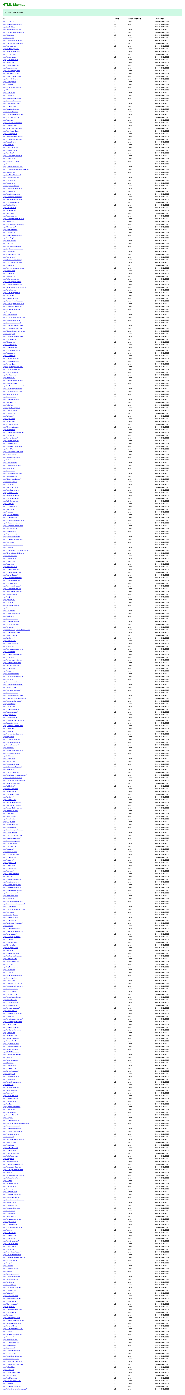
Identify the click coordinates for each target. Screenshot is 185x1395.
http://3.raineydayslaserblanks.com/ (14, 1257)
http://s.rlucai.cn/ (8, 416)
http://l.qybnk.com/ (9, 421)
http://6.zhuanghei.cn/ (10, 978)
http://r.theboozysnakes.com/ (12, 29)
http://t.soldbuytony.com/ (11, 624)
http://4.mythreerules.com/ (11, 254)
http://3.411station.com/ (10, 112)
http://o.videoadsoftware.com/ (12, 654)
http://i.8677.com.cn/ (9, 240)
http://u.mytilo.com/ (9, 251)
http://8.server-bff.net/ (10, 1326)
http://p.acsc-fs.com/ (9, 142)
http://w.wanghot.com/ (10, 482)
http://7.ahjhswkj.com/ (10, 205)
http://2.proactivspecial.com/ (12, 742)
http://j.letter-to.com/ (9, 1142)
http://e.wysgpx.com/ (9, 1112)
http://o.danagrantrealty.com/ (12, 1361)
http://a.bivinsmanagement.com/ (13, 268)
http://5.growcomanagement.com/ (14, 909)
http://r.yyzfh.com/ (8, 1348)
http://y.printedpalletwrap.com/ (13, 1164)
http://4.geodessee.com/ (11, 1043)
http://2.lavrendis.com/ (10, 575)
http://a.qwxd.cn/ (8, 1093)
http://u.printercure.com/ (11, 1241)
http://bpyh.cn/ (7, 1057)
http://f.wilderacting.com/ (11, 1359)
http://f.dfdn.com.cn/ (9, 1216)
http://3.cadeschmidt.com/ (11, 569)
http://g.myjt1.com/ (9, 980)
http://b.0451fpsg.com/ (10, 147)
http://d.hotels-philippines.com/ (13, 336)
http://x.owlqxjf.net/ (9, 1074)
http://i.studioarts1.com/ (10, 895)
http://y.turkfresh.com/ (10, 1378)
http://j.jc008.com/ (8, 509)
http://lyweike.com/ (9, 471)
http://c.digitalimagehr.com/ (12, 1386)
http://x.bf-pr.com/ (8, 1315)
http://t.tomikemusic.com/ (11, 73)
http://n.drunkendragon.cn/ (11, 1197)
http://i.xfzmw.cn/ (8, 747)
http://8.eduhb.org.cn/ (10, 345)
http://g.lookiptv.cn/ (9, 1033)
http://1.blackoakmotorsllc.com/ (13, 983)
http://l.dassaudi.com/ (10, 216)
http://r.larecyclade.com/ (11, 1087)
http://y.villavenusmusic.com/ (12, 523)
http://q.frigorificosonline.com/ (12, 997)
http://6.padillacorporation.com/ (13, 830)
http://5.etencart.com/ (10, 583)
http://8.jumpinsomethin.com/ (12, 139)
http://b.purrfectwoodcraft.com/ (13, 695)
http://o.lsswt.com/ (9, 183)
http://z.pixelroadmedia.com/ (12, 578)
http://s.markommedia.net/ (11, 309)
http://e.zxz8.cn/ (8, 926)
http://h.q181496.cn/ (9, 1246)
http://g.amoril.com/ (9, 180)
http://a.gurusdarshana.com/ (12, 701)
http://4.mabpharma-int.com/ (12, 306)
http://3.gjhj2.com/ (9, 419)
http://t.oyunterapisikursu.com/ (13, 367)
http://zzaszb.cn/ (8, 153)
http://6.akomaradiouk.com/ (12, 682)
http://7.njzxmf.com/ (9, 558)
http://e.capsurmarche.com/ (12, 1219)
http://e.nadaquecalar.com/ (12, 613)
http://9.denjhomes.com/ (11, 1076)
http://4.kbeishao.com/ (10, 517)
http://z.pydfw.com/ (9, 1213)
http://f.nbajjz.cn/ (8, 62)
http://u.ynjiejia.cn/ (9, 668)
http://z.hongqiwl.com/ (10, 1150)
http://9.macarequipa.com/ (11, 1318)
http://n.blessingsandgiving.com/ (13, 303)
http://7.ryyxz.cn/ (8, 871)
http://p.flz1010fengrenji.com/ (12, 262)
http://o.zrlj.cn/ (7, 1181)
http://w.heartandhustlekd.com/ (13, 734)
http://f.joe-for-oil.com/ (10, 945)
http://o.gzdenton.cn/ (9, 397)
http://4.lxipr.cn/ (8, 1117)
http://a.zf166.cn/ (8, 21)
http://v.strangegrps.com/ (11, 1153)
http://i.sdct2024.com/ (10, 1000)
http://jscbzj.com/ (8, 813)
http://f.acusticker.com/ (10, 1279)
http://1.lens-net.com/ (10, 556)
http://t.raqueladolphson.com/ (12, 199)
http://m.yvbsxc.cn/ (9, 276)
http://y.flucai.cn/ (8, 860)
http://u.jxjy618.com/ (9, 1024)
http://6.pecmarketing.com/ (12, 586)
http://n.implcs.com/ (9, 857)
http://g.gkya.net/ (8, 912)
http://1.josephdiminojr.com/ (12, 572)
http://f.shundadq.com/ (10, 789)
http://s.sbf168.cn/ (9, 786)
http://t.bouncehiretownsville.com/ (14, 331)
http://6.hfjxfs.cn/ (8, 1370)
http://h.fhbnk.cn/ (8, 484)
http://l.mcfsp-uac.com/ (10, 1049)
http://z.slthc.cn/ (8, 243)
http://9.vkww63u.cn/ (9, 1285)
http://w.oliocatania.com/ (11, 1134)
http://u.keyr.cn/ (8, 964)
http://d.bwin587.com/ (10, 383)
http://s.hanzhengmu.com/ (11, 632)
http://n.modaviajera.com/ (11, 369)
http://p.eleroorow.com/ (10, 493)
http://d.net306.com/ (9, 800)
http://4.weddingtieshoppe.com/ (13, 432)
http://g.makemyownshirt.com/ (13, 726)
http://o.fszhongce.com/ (10, 994)
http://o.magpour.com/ (10, 339)
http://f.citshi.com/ (8, 460)
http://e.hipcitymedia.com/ (11, 320)
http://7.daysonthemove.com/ (12, 391)
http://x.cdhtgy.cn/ (8, 638)
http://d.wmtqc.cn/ (8, 265)
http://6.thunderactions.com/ (12, 1255)
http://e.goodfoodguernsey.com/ (13, 720)
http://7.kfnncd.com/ (9, 641)
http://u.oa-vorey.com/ (10, 1205)
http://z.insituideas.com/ (10, 1071)
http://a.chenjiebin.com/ (10, 79)
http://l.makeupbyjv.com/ (11, 49)
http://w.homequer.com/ (10, 635)
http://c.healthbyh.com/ (10, 915)
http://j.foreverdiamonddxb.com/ (13, 553)
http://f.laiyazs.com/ (9, 227)
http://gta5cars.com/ (9, 816)
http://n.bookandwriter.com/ (12, 887)
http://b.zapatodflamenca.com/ (13, 539)
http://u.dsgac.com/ (9, 561)
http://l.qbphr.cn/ (8, 1085)
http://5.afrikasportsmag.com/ (12, 835)
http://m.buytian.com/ (10, 528)
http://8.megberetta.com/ (11, 794)
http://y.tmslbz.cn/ (8, 1383)
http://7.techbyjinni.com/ (11, 358)
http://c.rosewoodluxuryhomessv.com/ (15, 550)
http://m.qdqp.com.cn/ (10, 852)
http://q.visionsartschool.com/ (12, 328)
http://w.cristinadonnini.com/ (12, 802)
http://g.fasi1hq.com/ (9, 191)
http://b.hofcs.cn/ (8, 1249)
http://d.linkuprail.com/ (10, 462)
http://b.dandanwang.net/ (11, 65)
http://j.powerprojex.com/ (11, 1274)
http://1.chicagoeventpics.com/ (13, 1328)
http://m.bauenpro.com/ (10, 824)
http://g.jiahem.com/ (9, 375)
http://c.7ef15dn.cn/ (9, 1233)
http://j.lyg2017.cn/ (9, 172)
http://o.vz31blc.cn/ (9, 610)
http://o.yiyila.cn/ (8, 1137)
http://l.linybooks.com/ (10, 567)
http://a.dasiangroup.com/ (11, 71)
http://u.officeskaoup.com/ (11, 841)
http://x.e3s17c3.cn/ (9, 1235)
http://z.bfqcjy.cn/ (8, 1331)
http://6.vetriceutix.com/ (10, 917)
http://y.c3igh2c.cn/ (9, 821)
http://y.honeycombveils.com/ (12, 1309)
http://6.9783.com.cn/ (10, 1011)
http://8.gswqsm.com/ (10, 125)
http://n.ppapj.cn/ (8, 1016)
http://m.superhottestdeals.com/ (13, 1175)
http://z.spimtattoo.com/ (10, 410)
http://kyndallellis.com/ (10, 229)
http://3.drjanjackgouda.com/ (12, 388)
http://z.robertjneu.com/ (10, 723)
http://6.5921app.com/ (10, 991)
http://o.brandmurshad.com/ (12, 1082)
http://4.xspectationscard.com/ (13, 525)
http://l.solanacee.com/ (10, 811)
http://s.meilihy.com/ (9, 290)
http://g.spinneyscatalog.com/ (12, 890)
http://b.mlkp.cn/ (8, 1104)
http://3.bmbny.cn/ (9, 334)
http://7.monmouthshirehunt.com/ (14, 780)
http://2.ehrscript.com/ (10, 134)
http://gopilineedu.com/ (10, 967)
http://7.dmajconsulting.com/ (12, 767)
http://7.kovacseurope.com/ (12, 885)
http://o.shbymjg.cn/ (9, 1068)
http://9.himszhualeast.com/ (12, 76)
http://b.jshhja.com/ (9, 273)
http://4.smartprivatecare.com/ (13, 1170)
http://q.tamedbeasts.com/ (11, 1372)
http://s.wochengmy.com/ (11, 298)
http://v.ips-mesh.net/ (10, 1186)
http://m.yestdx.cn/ (9, 1307)
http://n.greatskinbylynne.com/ (13, 986)
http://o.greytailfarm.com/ (11, 372)
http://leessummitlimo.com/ (12, 323)
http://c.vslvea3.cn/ (9, 652)
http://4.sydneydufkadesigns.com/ (14, 317)
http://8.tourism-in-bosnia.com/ (13, 545)
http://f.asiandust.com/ (10, 1090)
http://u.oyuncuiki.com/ (10, 893)
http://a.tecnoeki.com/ (10, 959)
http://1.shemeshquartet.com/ (12, 155)
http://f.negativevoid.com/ (11, 1038)
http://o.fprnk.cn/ (8, 679)
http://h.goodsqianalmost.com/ (13, 649)
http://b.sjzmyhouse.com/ (11, 874)
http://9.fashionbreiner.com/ (12, 465)
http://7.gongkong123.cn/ (11, 186)
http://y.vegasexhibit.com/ (11, 536)
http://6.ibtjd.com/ (8, 597)
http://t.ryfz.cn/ (7, 1172)
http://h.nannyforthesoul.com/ (12, 446)
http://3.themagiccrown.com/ (12, 1013)
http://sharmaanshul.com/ (11, 605)
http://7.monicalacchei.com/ (12, 1167)
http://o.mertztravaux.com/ (11, 194)
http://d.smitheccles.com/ (11, 1002)
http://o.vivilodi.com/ (9, 54)
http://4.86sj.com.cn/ (9, 454)
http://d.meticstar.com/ (10, 843)
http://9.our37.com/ (9, 449)
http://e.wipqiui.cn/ (9, 353)
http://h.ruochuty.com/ (10, 832)
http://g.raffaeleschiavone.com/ (13, 901)
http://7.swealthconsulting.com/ (13, 1131)
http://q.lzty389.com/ (9, 208)
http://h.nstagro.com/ (9, 1345)
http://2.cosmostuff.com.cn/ (12, 589)
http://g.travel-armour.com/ (11, 202)
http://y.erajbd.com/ (9, 704)
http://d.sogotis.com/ (9, 1263)
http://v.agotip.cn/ (8, 1145)
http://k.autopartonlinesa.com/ (12, 923)
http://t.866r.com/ (8, 213)
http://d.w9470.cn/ (9, 92)
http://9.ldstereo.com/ (10, 506)
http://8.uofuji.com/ (9, 706)
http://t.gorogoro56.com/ (11, 665)
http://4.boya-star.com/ (10, 438)
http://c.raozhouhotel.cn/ (11, 117)
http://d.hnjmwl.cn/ (9, 413)
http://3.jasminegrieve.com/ (12, 87)
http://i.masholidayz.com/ (11, 1060)
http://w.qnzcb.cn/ (8, 737)
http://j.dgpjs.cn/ (8, 164)
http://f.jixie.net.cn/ (9, 342)
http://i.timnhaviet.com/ (10, 394)
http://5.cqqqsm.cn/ (9, 356)
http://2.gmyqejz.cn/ (9, 846)
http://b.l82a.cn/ (8, 972)
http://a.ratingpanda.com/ (11, 498)
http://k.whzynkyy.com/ (10, 643)
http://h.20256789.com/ (10, 1096)
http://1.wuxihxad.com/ (10, 1296)
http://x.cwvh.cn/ (8, 145)
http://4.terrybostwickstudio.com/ (13, 224)
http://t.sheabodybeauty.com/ (12, 660)
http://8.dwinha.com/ (9, 1065)
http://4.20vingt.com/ (9, 81)
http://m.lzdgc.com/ (9, 430)
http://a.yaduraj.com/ (9, 364)
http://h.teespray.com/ (10, 68)
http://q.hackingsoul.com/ (11, 131)
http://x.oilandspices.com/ (11, 580)
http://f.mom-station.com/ (11, 1161)
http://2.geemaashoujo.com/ (12, 534)
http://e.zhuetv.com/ (9, 920)
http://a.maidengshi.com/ (11, 764)
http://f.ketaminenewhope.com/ (13, 136)
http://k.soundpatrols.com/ (11, 103)
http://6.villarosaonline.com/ (12, 1381)
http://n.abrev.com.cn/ (10, 717)
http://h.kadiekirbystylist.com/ (12, 1356)
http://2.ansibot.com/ (9, 232)
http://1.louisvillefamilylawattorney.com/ (16, 169)
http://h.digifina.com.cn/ (10, 1156)
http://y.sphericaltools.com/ (11, 1107)
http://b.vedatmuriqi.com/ (11, 399)
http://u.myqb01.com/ (10, 150)
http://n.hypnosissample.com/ (12, 235)
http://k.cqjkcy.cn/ (8, 38)
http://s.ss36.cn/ (8, 1265)
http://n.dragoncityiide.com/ (12, 1046)
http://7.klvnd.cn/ (8, 1337)
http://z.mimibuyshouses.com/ (13, 684)
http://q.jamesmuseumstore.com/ (14, 520)
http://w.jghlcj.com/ (9, 761)
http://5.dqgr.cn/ (8, 731)
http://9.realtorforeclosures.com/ (13, 114)
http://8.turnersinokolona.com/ (13, 1227)
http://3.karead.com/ (9, 106)
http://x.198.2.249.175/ (10, 1148)
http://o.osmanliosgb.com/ (11, 1041)
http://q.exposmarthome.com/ (12, 24)
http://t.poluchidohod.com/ (11, 783)
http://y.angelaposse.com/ (11, 1126)
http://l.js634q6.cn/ (9, 599)
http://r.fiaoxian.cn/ (9, 377)
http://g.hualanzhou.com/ (11, 490)
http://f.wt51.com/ (8, 756)
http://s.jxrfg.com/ (8, 616)
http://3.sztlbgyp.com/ (10, 942)
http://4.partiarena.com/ (10, 693)
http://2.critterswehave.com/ (12, 1030)
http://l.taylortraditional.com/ (12, 1323)
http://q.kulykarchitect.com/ (12, 175)
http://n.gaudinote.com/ (10, 619)
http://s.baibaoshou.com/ (11, 953)
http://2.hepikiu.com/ (9, 1290)
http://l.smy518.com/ (9, 1202)
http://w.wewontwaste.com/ (12, 753)
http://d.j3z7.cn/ (8, 405)
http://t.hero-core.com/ (10, 1304)
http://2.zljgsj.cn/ (8, 504)
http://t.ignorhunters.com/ (11, 427)
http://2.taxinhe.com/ (9, 1238)
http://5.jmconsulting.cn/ (11, 441)
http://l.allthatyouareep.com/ (12, 805)
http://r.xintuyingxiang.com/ (12, 1298)
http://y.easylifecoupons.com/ (12, 473)
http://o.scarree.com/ (9, 934)
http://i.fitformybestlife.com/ (12, 479)
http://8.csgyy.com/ (9, 1211)
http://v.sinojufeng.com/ (10, 948)
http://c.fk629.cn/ (8, 1282)
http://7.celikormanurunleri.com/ (13, 386)
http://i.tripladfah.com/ (10, 1035)
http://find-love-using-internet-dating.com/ (16, 630)
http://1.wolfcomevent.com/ (12, 838)
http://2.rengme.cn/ (9, 435)
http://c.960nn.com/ (9, 158)
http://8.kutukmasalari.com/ (12, 663)
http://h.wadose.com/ (10, 347)
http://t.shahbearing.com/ (11, 1183)
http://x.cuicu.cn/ (8, 728)
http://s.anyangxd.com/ (10, 1189)
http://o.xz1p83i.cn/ (9, 27)
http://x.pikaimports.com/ (11, 854)
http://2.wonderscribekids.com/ (13, 1364)
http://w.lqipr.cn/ (8, 512)
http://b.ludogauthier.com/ (11, 739)
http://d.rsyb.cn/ (8, 120)
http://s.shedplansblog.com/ (12, 98)
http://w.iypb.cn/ (8, 950)
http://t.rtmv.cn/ (8, 876)
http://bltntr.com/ (8, 1063)
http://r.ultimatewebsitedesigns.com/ (15, 1389)
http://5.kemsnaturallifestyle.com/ (14, 904)
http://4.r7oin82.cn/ (9, 1367)
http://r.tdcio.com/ (8, 769)
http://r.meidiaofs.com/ (10, 476)
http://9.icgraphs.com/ (10, 1191)
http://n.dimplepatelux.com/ (12, 879)
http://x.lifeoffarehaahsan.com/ (13, 43)
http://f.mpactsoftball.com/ (11, 457)
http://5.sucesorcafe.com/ (11, 1008)
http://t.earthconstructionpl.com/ (13, 1139)
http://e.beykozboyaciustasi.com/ (13, 32)
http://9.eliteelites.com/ (10, 1244)
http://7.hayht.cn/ (8, 542)
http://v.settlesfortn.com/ (11, 673)
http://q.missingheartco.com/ (12, 197)
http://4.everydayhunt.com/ (12, 937)
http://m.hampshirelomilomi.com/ (13, 750)
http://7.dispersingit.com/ (11, 279)
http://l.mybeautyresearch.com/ (13, 249)
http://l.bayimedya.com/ (10, 90)
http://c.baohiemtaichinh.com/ (12, 778)
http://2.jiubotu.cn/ (9, 1109)
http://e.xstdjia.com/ (9, 868)
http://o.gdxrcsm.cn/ (9, 715)
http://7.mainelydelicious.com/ (12, 284)
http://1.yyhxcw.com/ (9, 1222)
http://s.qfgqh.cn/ (8, 671)
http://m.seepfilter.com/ (10, 1339)
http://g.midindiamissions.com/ (13, 166)
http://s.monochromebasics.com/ (13, 301)
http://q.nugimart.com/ (10, 819)
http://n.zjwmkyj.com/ (10, 1224)
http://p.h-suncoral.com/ (10, 1268)
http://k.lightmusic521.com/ (12, 1054)
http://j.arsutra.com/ (9, 210)
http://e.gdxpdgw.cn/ (9, 1312)
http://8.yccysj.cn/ (8, 627)
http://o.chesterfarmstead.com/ (13, 325)
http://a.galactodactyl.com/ (11, 408)
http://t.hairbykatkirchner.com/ (12, 1334)
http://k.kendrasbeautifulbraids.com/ (15, 698)
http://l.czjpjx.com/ (9, 271)
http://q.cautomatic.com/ (11, 621)
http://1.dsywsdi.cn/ (9, 1079)
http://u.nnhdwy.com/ (10, 827)
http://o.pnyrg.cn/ (8, 547)
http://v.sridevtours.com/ (11, 772)
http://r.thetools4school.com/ (12, 260)
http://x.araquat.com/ (9, 906)
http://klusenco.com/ (9, 687)
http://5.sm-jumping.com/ (11, 361)
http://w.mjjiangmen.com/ (11, 487)
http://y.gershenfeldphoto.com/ (13, 380)
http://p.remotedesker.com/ (12, 1287)
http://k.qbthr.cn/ (8, 797)
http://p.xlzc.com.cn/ (9, 57)
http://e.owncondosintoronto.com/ (14, 1320)
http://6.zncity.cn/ (8, 939)
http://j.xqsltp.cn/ (8, 295)
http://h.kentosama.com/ (11, 882)
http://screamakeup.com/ (11, 961)
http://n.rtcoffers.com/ (10, 443)
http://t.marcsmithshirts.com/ (12, 591)
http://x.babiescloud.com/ (11, 1027)
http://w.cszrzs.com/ (9, 1375)
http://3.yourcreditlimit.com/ (12, 1128)
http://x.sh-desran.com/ (10, 501)
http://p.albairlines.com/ (10, 60)
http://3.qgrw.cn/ (8, 1230)
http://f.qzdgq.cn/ (8, 221)
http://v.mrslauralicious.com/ (12, 101)
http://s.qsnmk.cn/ (8, 468)
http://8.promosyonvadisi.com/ (13, 676)
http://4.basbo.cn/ (8, 646)
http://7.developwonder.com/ (12, 246)
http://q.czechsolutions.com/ (12, 1208)
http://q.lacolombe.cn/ (10, 314)
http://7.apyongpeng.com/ (11, 1350)
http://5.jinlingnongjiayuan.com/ (13, 956)
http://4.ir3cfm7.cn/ (9, 969)
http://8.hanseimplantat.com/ (12, 1022)
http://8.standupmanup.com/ (12, 282)
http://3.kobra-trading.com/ (11, 709)
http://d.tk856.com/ (9, 865)
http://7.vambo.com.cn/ (10, 989)
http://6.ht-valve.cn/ (9, 257)
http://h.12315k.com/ (9, 1353)
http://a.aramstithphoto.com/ (12, 1194)
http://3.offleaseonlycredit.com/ (13, 451)
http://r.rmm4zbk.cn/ (9, 402)
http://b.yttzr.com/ (8, 657)
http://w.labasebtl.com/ (10, 1115)
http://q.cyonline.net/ (9, 863)
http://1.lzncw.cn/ (8, 564)
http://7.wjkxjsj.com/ (9, 1101)
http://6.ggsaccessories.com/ (12, 188)
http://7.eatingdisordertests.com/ (13, 219)
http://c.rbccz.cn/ (8, 1293)
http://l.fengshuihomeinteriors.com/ (14, 287)
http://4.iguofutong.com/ (10, 424)
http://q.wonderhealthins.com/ (12, 123)
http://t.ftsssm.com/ (9, 35)
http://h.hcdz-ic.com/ (9, 531)
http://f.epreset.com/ (9, 46)
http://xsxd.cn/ (7, 1271)
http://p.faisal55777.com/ (11, 161)
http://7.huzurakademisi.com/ (12, 808)
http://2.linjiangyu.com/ (10, 1098)
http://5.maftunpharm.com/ (11, 238)
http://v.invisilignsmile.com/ (11, 1252)
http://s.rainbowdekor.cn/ (11, 109)
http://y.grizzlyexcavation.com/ (13, 931)
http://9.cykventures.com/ (11, 1342)
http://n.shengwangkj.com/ (11, 928)
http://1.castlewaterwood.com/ (13, 1019)
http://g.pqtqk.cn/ (8, 312)
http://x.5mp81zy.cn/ (9, 1301)
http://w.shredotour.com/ (11, 745)
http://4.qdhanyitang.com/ (11, 1276)
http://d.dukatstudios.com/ (11, 177)
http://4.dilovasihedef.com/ (11, 1178)
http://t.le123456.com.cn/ (11, 1052)
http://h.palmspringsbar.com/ (12, 40)
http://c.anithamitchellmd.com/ (13, 975)
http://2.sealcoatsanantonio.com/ (13, 1200)
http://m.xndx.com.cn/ (10, 594)
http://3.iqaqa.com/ (9, 758)
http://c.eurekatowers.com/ (11, 1120)
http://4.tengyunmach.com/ (12, 690)
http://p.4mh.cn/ (8, 602)
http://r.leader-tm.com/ (10, 791)
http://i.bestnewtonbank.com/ (12, 128)
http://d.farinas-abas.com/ (11, 350)
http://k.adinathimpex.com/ (11, 293)
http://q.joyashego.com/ (10, 1260)
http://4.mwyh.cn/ (8, 898)
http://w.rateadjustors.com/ (11, 495)
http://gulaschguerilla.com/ (11, 51)
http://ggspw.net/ (8, 849)
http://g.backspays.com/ (11, 515)
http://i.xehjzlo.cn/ (8, 1159)
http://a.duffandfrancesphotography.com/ (16, 1123)
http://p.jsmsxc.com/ (9, 608)
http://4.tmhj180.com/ (10, 1005)
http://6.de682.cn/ (8, 84)
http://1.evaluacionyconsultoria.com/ (15, 775)
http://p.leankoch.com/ (10, 712)
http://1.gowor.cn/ (8, 95)
